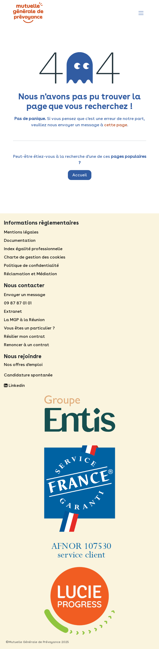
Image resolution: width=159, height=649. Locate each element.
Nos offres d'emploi (23, 364)
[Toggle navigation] (141, 12)
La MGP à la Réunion (24, 319)
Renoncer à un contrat (26, 344)
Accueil (79, 174)
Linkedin (14, 385)
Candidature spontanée (28, 374)
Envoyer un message (24, 294)
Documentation (20, 240)
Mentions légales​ (21, 232)
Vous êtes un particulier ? (29, 328)
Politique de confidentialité (31, 265)
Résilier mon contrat (24, 336)
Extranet (13, 311)
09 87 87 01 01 (18, 303)
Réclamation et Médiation (30, 273)
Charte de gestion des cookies (34, 257)
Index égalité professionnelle (33, 248)
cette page (115, 124)
